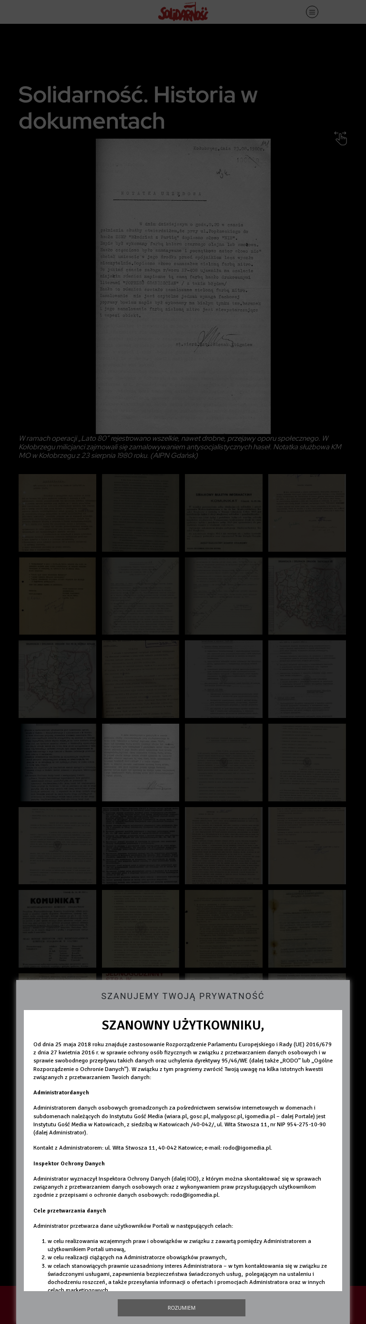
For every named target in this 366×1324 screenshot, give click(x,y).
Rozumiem (182, 1307)
